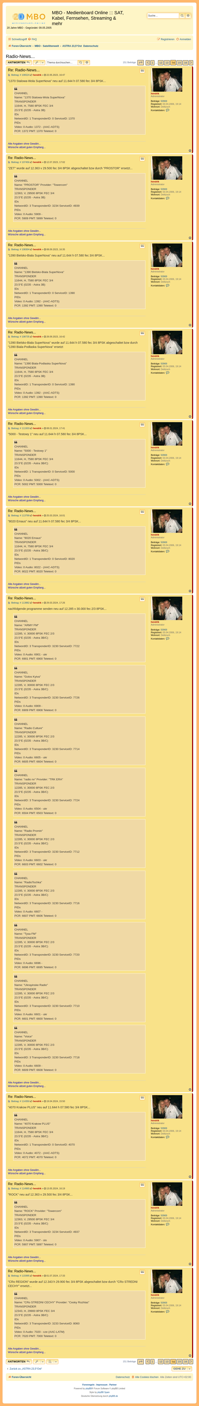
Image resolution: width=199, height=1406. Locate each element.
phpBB (89, 1388)
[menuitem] (32, 39)
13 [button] (166, 62)
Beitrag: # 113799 (19, 515)
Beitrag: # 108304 (19, 249)
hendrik (155, 93)
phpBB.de (113, 1396)
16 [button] (185, 62)
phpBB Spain (103, 1392)
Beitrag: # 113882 (19, 602)
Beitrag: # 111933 (19, 428)
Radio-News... (20, 56)
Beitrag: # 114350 (19, 1101)
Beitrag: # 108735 (19, 336)
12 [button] (160, 62)
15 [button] (179, 62)
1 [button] (152, 62)
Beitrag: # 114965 (19, 1188)
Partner (113, 1385)
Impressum (101, 1385)
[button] (140, 62)
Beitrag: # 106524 (19, 75)
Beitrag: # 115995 (19, 1275)
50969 (164, 101)
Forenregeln (88, 1385)
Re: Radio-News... (24, 70)
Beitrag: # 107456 (19, 162)
